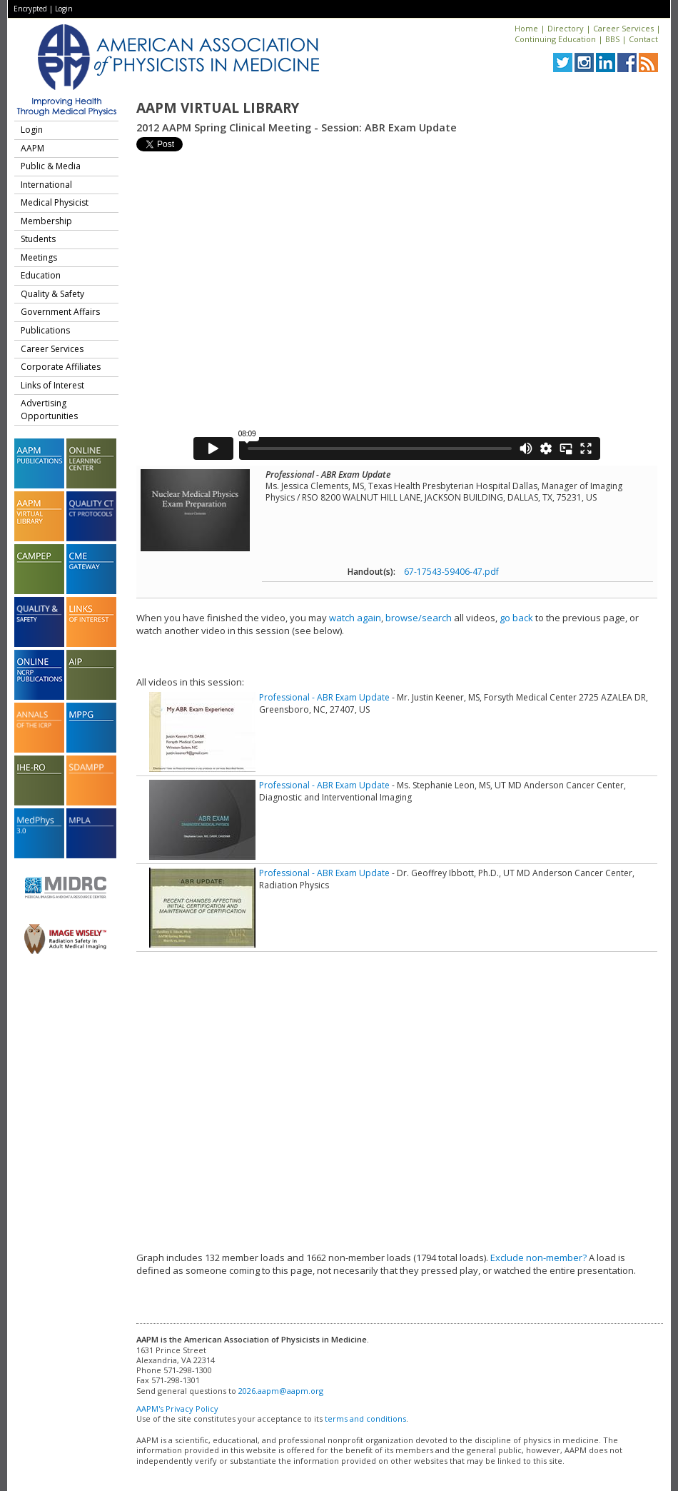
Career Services (623, 28)
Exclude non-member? (538, 1257)
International (46, 185)
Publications (45, 330)
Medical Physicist (54, 202)
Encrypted (30, 9)
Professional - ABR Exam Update (324, 697)
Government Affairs (60, 312)
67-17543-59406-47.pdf (451, 572)
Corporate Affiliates (61, 367)
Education (41, 275)
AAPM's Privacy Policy (177, 1408)
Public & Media (51, 166)
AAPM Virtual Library (217, 108)
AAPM (32, 148)
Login (64, 9)
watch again (355, 617)
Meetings (39, 257)
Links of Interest (52, 385)
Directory (565, 28)
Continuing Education (555, 39)
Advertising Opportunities (49, 409)
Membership (46, 221)
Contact (643, 39)
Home (526, 28)
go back (516, 617)
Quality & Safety (52, 294)
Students (38, 239)
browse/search (418, 617)
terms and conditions (365, 1418)
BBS (612, 39)
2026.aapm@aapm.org (280, 1390)
